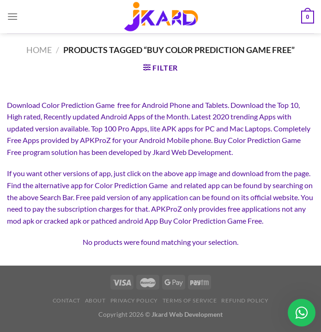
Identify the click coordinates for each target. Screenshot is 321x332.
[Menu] (12, 16)
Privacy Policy (134, 300)
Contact (66, 300)
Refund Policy (244, 300)
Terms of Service (190, 300)
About (95, 300)
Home (39, 50)
